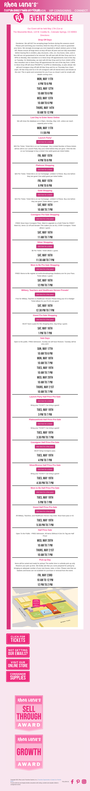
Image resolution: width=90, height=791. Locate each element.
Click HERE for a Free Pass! (45, 219)
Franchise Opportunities (44, 779)
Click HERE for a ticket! (45, 142)
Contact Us (53, 779)
